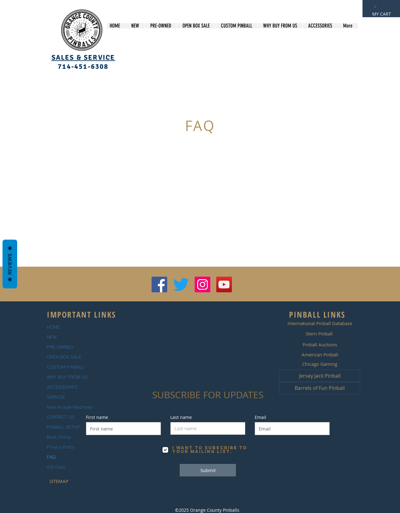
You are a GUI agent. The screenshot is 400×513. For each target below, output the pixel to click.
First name (97, 417)
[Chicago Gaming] (319, 364)
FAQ (51, 457)
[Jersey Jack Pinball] (319, 376)
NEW (52, 337)
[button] (375, 6)
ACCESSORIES (62, 387)
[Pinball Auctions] (320, 344)
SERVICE (56, 397)
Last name (181, 417)
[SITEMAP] (59, 481)
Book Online (59, 437)
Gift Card (56, 467)
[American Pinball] (320, 354)
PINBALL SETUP (63, 427)
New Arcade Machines (69, 407)
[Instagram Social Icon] (202, 284)
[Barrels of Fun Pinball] (319, 388)
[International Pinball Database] (320, 323)
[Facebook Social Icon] (159, 284)
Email (260, 417)
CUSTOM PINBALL (66, 367)
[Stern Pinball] (319, 333)
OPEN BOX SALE (64, 357)
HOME (53, 327)
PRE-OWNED (60, 347)
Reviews (9, 264)
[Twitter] (181, 284)
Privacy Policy (61, 447)
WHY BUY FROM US (67, 377)
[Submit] (208, 470)
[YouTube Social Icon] (224, 284)
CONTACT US (60, 417)
